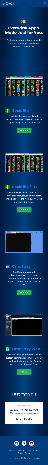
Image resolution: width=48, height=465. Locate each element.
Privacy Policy (24, 453)
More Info (24, 130)
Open (24, 372)
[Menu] (44, 3)
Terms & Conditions (16, 450)
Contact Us (34, 450)
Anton (19, 419)
